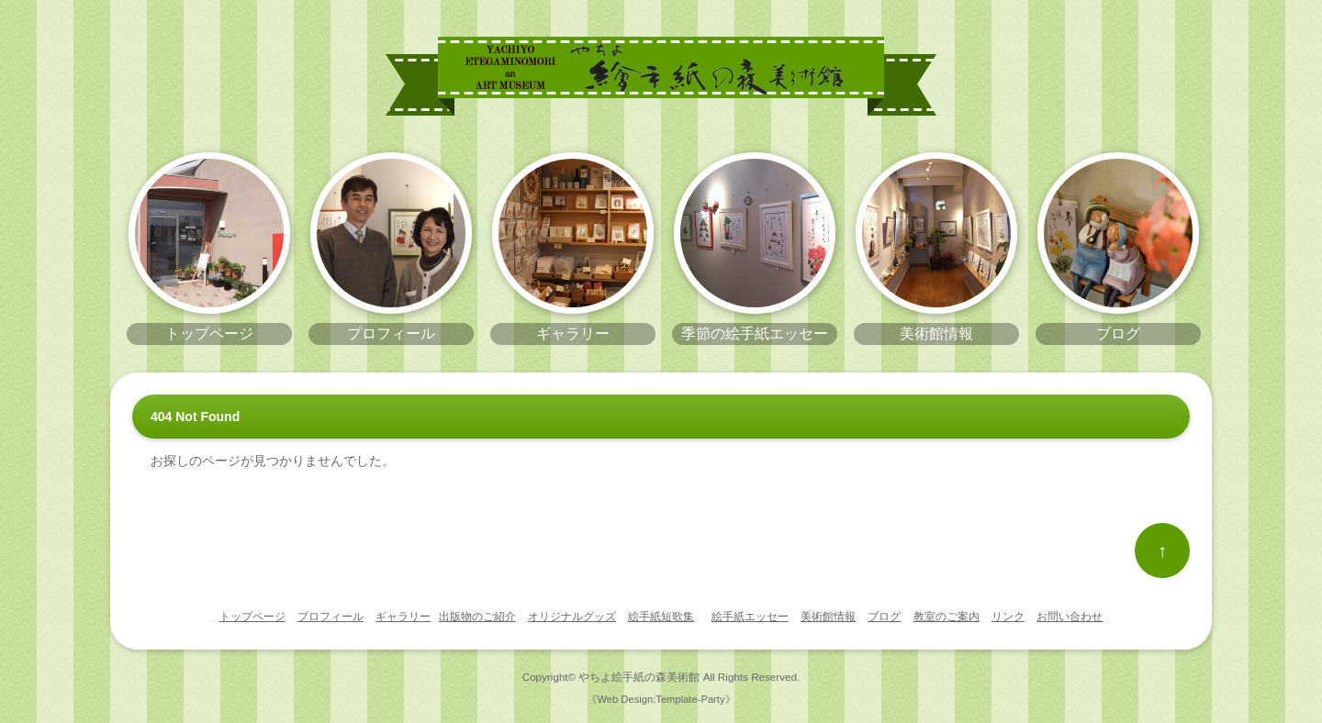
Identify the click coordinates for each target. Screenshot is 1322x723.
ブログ (884, 616)
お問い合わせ (1069, 616)
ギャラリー (403, 616)
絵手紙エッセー (750, 616)
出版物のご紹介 (477, 616)
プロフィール (330, 616)
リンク (1008, 616)
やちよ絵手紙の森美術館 (639, 677)
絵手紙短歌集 (661, 616)
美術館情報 (828, 616)
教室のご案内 (946, 616)
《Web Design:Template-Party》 (660, 699)
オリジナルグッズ (572, 616)
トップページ (252, 616)
